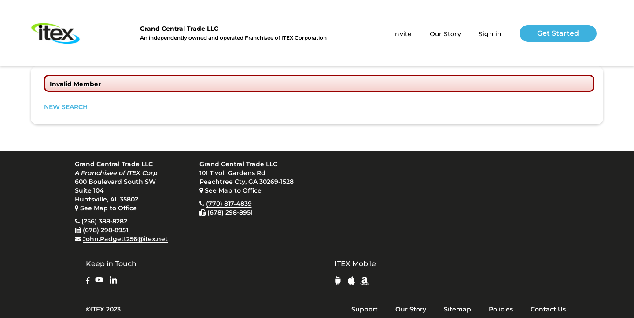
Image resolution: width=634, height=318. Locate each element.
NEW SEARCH (66, 107)
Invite (402, 34)
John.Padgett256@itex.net (125, 239)
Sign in (490, 34)
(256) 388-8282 (104, 221)
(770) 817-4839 (229, 204)
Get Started (558, 33)
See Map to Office (108, 208)
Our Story (445, 34)
